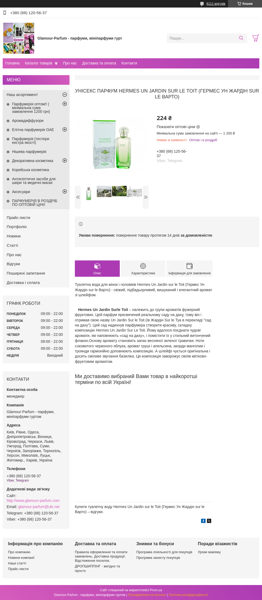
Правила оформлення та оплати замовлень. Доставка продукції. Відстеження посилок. (101, 556)
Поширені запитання (26, 273)
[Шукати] (241, 38)
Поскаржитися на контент (147, 595)
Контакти (129, 63)
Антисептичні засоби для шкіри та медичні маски (34, 181)
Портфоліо (17, 226)
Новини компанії (21, 558)
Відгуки (13, 263)
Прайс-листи (18, 217)
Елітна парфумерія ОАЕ (33, 130)
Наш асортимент (22, 94)
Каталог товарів (38, 63)
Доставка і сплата (23, 282)
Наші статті (17, 563)
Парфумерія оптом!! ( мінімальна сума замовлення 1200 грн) (31, 108)
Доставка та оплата (99, 63)
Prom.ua (156, 590)
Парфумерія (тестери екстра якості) (30, 141)
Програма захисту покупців (158, 558)
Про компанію (19, 552)
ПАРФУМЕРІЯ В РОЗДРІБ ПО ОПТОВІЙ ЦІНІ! (34, 203)
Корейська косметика (30, 170)
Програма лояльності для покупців (164, 552)
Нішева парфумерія (29, 151)
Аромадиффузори (28, 120)
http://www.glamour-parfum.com (33, 500)
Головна (12, 63)
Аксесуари (21, 192)
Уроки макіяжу (209, 552)
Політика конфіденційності (188, 595)
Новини (14, 236)
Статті (12, 245)
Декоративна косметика (32, 161)
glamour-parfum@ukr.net (39, 507)
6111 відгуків (215, 4)
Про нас (70, 63)
